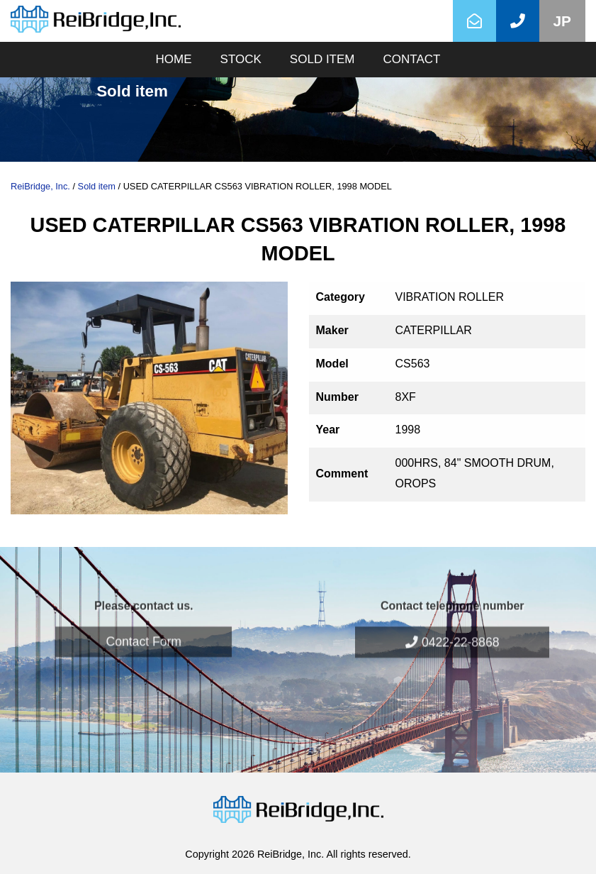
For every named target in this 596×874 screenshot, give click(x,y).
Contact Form (143, 624)
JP (562, 21)
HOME (174, 59)
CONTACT (411, 59)
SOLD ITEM (322, 59)
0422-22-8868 (452, 625)
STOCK (241, 59)
